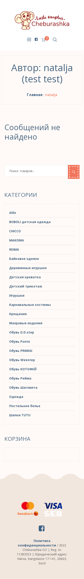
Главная (35, 94)
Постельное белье (24, 406)
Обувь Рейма (20, 378)
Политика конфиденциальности (37, 543)
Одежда (16, 397)
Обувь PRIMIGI (20, 351)
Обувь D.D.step (21, 332)
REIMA (14, 249)
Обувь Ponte (19, 341)
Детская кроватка (25, 277)
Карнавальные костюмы (30, 305)
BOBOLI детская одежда (30, 222)
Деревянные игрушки (28, 268)
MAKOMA (16, 240)
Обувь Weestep (22, 360)
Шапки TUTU (19, 415)
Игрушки (16, 295)
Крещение (18, 314)
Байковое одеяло (24, 259)
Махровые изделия (25, 323)
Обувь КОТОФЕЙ (23, 369)
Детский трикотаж (25, 286)
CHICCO (15, 231)
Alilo (12, 213)
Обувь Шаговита (23, 387)
